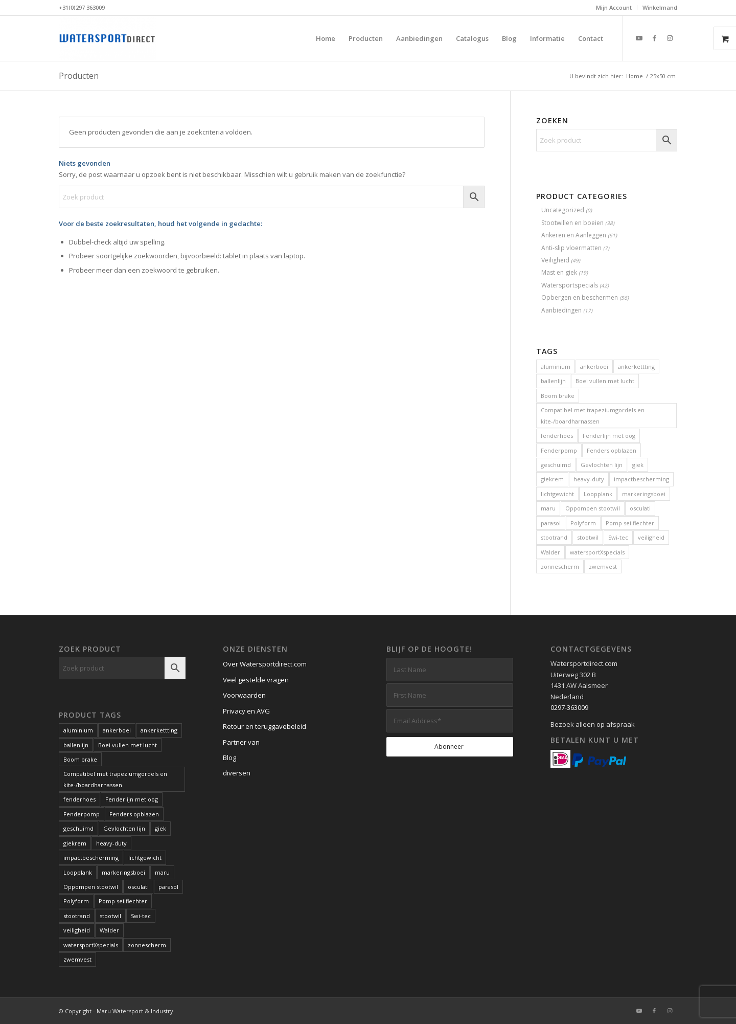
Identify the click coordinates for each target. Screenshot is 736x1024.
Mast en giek (559, 272)
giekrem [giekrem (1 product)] (552, 479)
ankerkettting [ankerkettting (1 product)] (636, 366)
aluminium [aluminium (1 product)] (555, 366)
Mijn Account (614, 7)
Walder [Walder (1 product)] (550, 552)
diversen (236, 772)
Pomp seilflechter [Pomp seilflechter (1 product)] (630, 523)
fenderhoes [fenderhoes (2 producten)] (557, 435)
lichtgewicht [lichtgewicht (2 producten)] (557, 494)
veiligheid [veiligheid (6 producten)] (651, 537)
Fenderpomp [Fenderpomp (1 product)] (559, 450)
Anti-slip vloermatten (571, 247)
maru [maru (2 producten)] (548, 508)
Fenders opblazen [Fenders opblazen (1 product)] (611, 450)
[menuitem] (614, 7)
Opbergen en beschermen (579, 297)
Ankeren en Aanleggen (573, 235)
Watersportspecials (569, 285)
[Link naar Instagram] (669, 38)
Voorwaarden (244, 695)
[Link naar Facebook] (654, 38)
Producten (79, 75)
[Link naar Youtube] (639, 38)
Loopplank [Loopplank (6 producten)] (598, 494)
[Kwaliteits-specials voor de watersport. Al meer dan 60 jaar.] (107, 38)
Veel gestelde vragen (256, 679)
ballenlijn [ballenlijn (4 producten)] (553, 381)
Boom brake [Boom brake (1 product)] (557, 395)
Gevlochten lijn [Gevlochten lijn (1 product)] (602, 465)
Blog (229, 757)
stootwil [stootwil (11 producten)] (588, 537)
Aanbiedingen (561, 310)
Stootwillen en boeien (572, 222)
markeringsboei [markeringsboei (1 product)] (643, 494)
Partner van (241, 742)
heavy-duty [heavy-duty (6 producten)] (588, 479)
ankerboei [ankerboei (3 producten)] (594, 366)
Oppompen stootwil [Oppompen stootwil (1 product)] (592, 508)
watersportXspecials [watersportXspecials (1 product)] (597, 552)
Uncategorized (562, 210)
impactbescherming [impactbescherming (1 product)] (641, 479)
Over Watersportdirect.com (265, 664)
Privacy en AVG (246, 711)
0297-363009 (569, 707)
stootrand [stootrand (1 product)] (554, 537)
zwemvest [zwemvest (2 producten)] (603, 566)
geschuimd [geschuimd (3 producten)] (556, 465)
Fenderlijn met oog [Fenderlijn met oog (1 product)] (609, 435)
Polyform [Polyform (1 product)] (583, 523)
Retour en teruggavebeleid (264, 726)
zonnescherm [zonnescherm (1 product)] (560, 566)
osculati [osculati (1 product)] (640, 508)
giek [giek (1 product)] (637, 465)
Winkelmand (659, 7)
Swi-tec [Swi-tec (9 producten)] (618, 537)
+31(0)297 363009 (82, 7)
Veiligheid (555, 260)
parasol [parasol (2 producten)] (551, 523)
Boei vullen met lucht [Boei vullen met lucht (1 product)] (605, 381)
